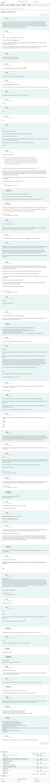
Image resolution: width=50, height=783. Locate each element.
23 (14, 754)
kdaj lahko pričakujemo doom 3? (10, 766)
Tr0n (7, 80)
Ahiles (7, 150)
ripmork (7, 323)
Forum (7, 4)
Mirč (3, 767)
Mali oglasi (13, 4)
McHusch (4, 763)
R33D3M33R (8, 492)
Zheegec (8, 648)
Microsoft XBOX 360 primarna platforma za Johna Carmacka (15, 758)
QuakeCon (7, 505)
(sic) (7, 31)
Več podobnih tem (4, 775)
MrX (6, 18)
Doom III (5, 754)
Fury (7, 678)
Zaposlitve (24, 4)
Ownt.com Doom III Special (7, 516)
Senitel (7, 432)
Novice (2, 4)
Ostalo (29, 4)
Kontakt (19, 781)
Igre (7, 768)
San (6, 99)
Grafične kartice (12, 764)
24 (15, 754)
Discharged (9, 84)
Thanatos (8, 203)
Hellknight (4, 421)
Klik (8, 660)
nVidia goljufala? (6, 762)
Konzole (11, 760)
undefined (8, 190)
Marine (3, 426)
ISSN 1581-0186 (37, 781)
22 (13, 754)
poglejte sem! (28, 238)
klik (25, 27)
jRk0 (7, 53)
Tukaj (3, 652)
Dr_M (41, 762)
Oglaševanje (3, 781)
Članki (18, 4)
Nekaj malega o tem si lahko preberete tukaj (15, 437)
